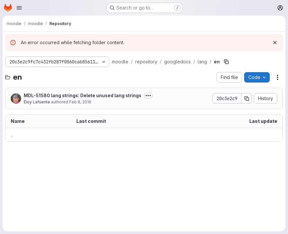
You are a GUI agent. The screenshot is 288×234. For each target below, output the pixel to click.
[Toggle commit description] (148, 95)
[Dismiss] (275, 42)
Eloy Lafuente (37, 101)
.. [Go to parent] (12, 134)
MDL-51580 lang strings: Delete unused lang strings (82, 95)
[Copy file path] (226, 62)
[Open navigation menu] (19, 8)
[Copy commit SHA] (247, 98)
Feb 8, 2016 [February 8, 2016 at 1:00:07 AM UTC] (80, 101)
